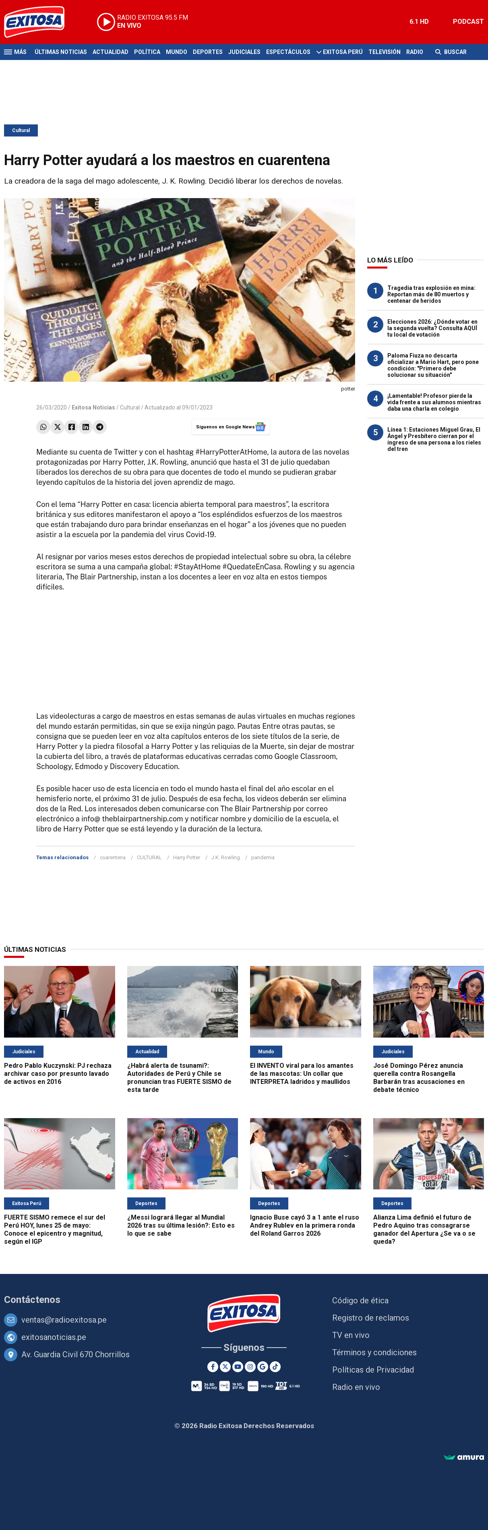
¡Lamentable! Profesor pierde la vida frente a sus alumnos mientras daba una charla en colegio (434, 402)
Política (147, 52)
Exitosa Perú (343, 52)
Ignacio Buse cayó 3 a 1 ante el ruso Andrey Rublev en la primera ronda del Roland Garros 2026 (304, 1225)
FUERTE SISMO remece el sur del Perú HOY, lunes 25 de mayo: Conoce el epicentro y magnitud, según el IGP (54, 1229)
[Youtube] (237, 1366)
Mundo (176, 52)
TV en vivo (351, 1335)
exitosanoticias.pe (53, 1337)
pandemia (263, 857)
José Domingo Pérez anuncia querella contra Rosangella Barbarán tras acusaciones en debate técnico (419, 1078)
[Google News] (262, 1366)
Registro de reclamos (370, 1318)
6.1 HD (419, 21)
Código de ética (360, 1300)
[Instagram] (250, 1366)
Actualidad (110, 52)
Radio (414, 52)
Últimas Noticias (61, 52)
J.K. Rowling (225, 857)
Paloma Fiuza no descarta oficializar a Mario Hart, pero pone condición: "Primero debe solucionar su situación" (433, 365)
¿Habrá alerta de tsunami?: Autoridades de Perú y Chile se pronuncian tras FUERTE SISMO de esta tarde (179, 1078)
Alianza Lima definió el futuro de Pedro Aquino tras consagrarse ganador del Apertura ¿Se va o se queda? (424, 1229)
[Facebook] (212, 1366)
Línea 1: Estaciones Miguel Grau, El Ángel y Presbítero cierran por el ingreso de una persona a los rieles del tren (434, 439)
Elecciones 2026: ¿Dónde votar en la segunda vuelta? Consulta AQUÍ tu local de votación (432, 328)
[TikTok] (275, 1366)
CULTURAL (149, 857)
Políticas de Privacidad (373, 1370)
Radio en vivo (356, 1387)
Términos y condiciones (374, 1352)
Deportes (208, 52)
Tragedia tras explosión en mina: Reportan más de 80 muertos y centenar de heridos (431, 294)
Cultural (21, 130)
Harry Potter (186, 857)
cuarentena (113, 857)
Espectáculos (288, 52)
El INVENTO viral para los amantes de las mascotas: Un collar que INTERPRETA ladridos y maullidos (302, 1073)
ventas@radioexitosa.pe (64, 1320)
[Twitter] (225, 1366)
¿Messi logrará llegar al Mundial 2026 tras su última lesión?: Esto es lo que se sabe (181, 1225)
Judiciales (244, 52)
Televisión (384, 52)
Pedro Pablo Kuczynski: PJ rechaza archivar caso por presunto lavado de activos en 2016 (58, 1073)
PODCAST (468, 21)
